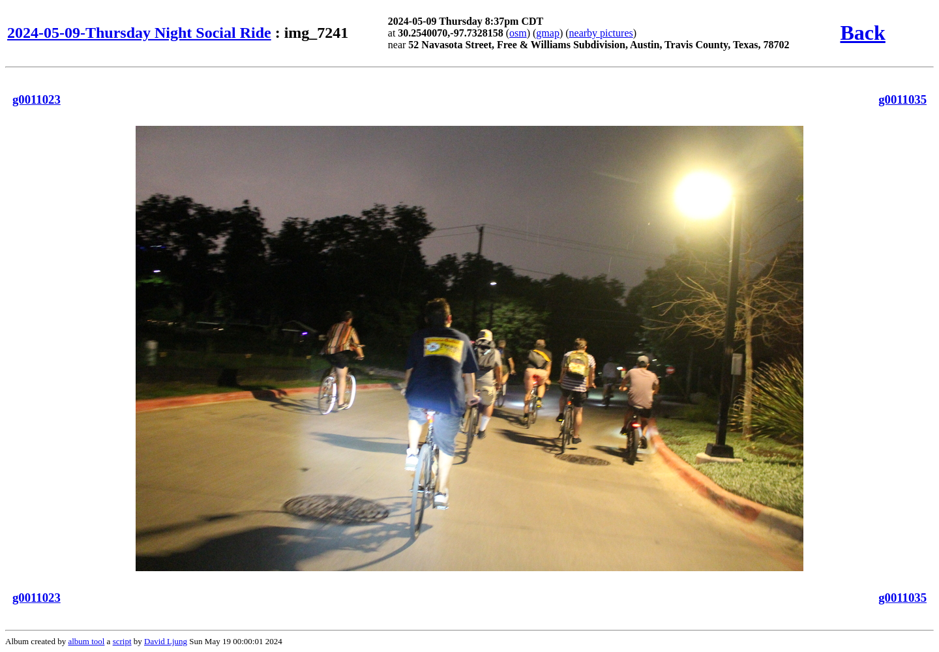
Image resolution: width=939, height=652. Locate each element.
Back (862, 32)
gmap (547, 32)
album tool (86, 641)
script (122, 641)
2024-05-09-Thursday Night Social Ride (139, 32)
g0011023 (36, 99)
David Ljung (165, 641)
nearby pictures (601, 32)
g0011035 (902, 99)
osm (518, 32)
